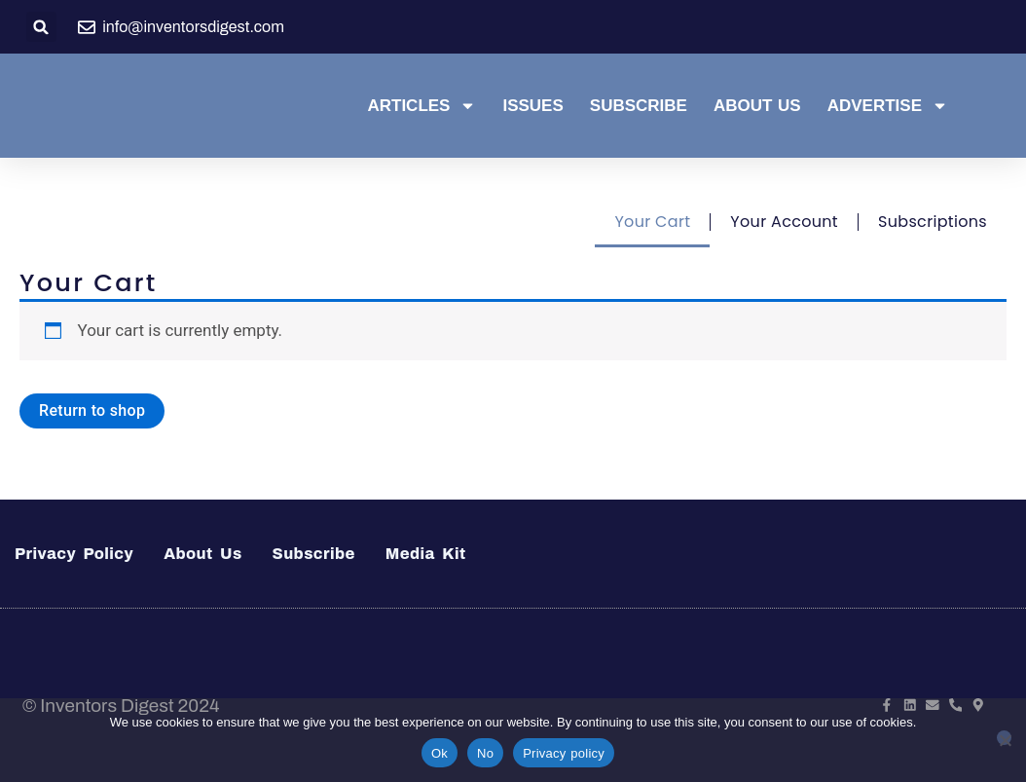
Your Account (784, 221)
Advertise (887, 106)
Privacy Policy (74, 553)
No (485, 753)
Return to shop (92, 410)
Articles (421, 106)
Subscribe (638, 105)
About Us (757, 105)
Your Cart (652, 221)
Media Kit (425, 553)
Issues (532, 105)
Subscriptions (932, 221)
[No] (1004, 737)
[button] (41, 27)
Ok (439, 753)
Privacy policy (564, 753)
